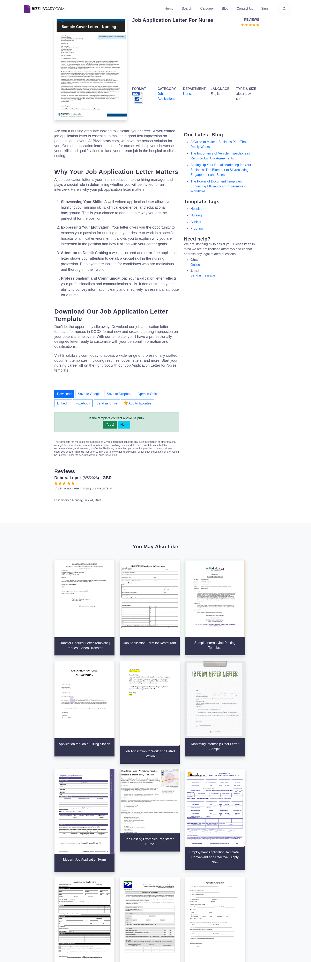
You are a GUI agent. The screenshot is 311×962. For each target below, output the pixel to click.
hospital (196, 208)
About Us (119, 878)
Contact (118, 891)
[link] (27, 914)
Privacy (208, 884)
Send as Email (107, 403)
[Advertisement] (194, 56)
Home (169, 8)
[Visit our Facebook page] (38, 914)
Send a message (203, 275)
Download (64, 394)
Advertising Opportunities (131, 897)
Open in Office (148, 394)
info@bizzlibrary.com (264, 870)
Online (195, 264)
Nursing (196, 215)
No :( (123, 424)
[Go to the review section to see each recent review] (250, 24)
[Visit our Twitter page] (26, 914)
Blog (225, 8)
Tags (161, 897)
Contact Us (245, 8)
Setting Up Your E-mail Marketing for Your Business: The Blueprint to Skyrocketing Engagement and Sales (221, 170)
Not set (188, 93)
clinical (196, 222)
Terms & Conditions (217, 878)
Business (164, 884)
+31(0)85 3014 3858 (263, 875)
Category (207, 8)
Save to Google (89, 394)
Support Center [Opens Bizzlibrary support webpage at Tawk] (214, 871)
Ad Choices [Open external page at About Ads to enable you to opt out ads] (211, 891)
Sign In (266, 8)
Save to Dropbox (119, 394)
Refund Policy (213, 911)
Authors (118, 884)
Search (187, 8)
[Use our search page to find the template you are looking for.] (284, 8)
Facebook (83, 403)
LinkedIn (63, 403)
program (197, 228)
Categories (166, 878)
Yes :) (110, 424)
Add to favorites (137, 403)
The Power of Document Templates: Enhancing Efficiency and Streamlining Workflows (219, 186)
